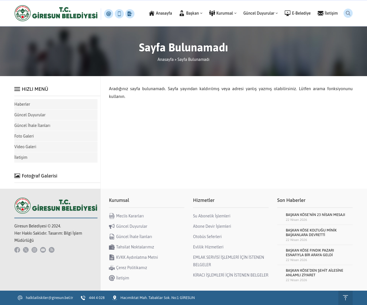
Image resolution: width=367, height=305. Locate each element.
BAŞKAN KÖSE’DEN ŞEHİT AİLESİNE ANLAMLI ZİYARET (314, 272)
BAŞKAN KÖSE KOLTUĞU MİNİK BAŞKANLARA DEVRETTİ (311, 232)
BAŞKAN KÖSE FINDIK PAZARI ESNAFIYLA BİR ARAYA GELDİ (310, 252)
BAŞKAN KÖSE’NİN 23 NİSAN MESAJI (315, 215)
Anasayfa (165, 59)
